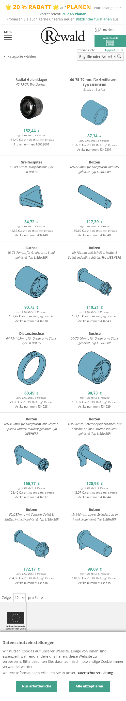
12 (17, 597)
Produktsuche (86, 50)
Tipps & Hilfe (114, 50)
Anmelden (106, 29)
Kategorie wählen (21, 56)
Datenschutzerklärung (95, 672)
